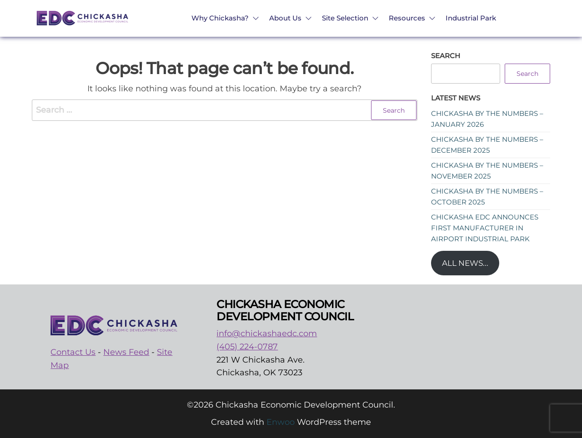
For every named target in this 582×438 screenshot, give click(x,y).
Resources (407, 18)
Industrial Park (471, 18)
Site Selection (345, 18)
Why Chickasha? (220, 18)
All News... (465, 263)
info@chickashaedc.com (266, 333)
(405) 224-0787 (247, 347)
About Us (285, 18)
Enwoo (280, 422)
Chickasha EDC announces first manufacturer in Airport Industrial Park (484, 228)
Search (445, 55)
